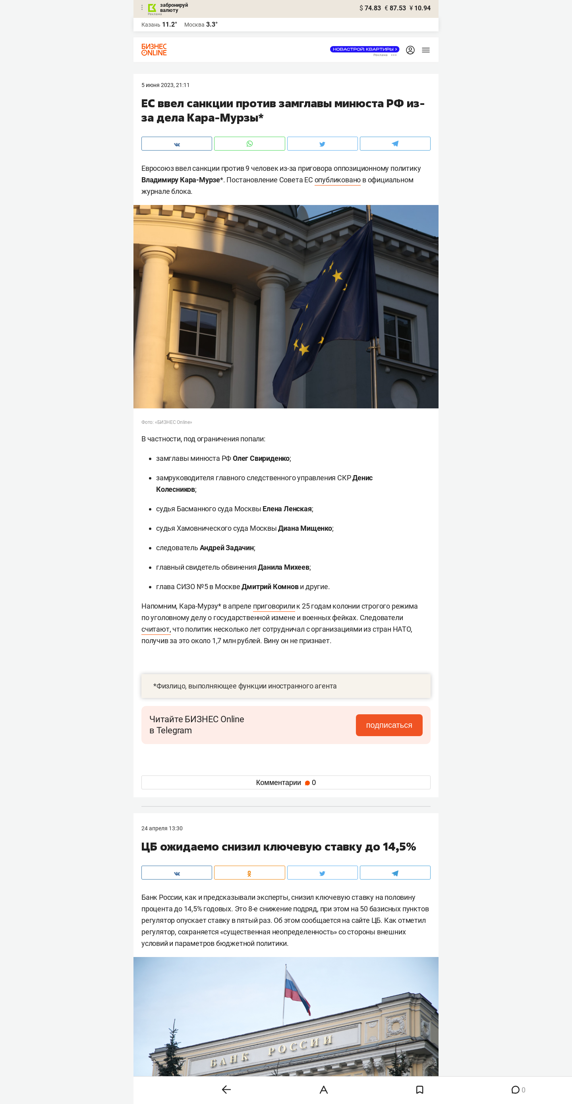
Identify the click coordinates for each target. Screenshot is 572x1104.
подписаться (389, 725)
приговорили (274, 606)
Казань (150, 24)
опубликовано (338, 180)
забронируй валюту (174, 7)
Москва (194, 24)
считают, (156, 629)
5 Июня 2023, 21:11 (165, 85)
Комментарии (286, 783)
